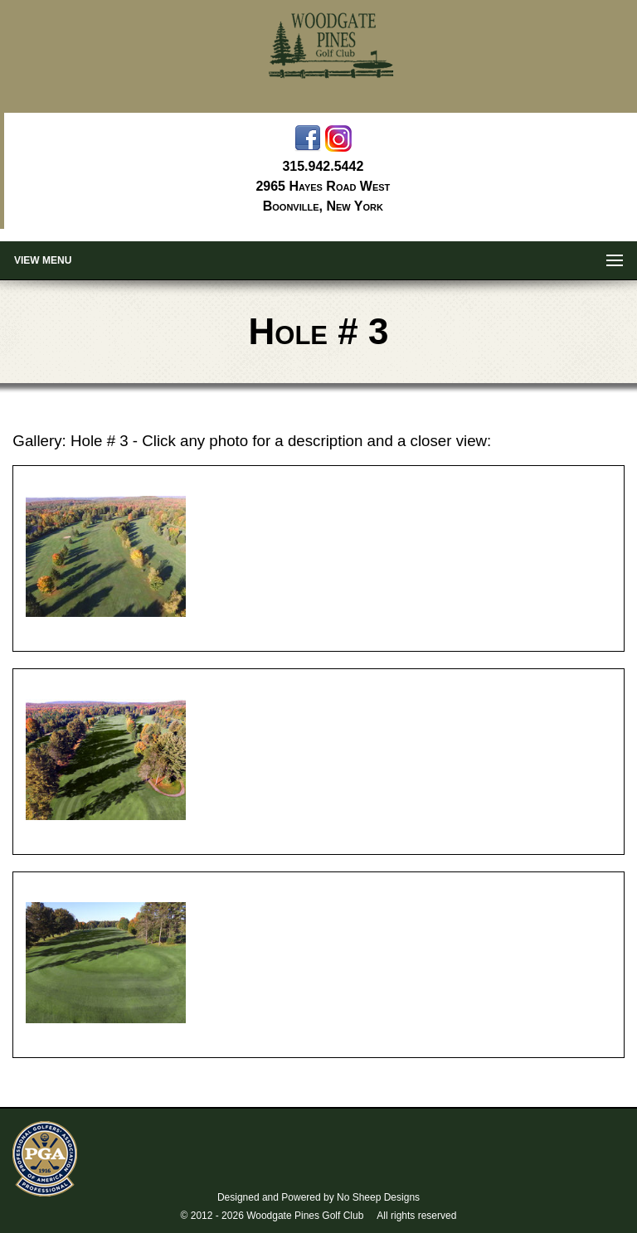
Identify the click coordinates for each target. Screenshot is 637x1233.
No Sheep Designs (378, 1197)
